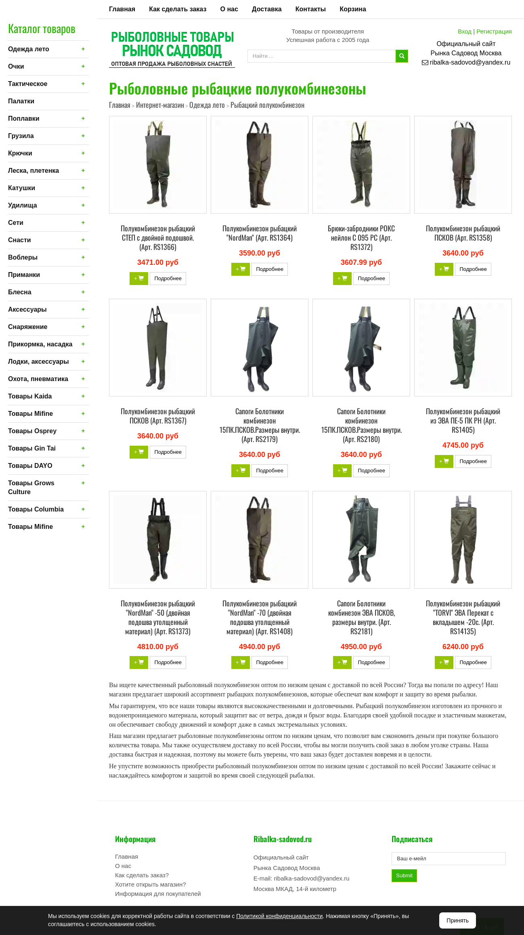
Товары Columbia (36, 509)
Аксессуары (27, 309)
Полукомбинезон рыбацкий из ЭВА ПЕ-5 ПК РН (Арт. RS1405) (463, 420)
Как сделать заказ (177, 9)
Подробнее (167, 278)
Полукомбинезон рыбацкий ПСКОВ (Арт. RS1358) (463, 233)
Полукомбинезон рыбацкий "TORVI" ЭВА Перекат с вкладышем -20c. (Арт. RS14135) (463, 617)
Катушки (21, 187)
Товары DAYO (30, 465)
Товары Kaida (30, 396)
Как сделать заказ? (142, 875)
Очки (16, 66)
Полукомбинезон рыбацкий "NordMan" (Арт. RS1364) (259, 233)
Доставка (267, 9)
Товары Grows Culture (31, 487)
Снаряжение (27, 326)
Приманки (24, 274)
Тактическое (27, 83)
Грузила (21, 135)
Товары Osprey (32, 431)
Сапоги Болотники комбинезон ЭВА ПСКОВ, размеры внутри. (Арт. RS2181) (361, 617)
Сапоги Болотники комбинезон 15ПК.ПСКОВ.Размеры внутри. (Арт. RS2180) (361, 425)
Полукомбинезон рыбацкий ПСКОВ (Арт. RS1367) (158, 416)
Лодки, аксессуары (38, 361)
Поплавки (24, 118)
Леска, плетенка (33, 170)
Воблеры (23, 257)
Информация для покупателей (158, 893)
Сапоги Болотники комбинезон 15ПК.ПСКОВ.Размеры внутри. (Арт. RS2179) (260, 425)
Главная (122, 9)
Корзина (353, 9)
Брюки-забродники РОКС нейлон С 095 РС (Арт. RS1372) (361, 237)
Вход (465, 31)
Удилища (22, 205)
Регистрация (494, 31)
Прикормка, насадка (40, 344)
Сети (15, 222)
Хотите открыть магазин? (150, 884)
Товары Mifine (30, 413)
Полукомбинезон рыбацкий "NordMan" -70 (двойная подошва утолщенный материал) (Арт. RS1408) (259, 617)
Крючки (20, 153)
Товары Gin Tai (32, 448)
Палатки (21, 101)
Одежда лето (28, 49)
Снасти (19, 240)
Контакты (311, 9)
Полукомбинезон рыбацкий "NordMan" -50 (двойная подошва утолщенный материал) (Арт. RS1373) (158, 617)
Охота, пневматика (38, 378)
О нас (229, 9)
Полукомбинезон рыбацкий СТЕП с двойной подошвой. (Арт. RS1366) (158, 237)
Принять (457, 920)
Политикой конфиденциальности (279, 916)
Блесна (19, 292)
